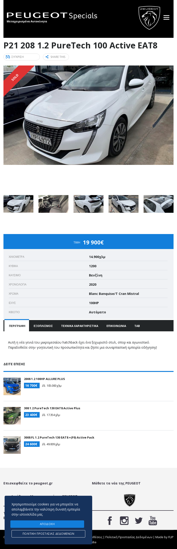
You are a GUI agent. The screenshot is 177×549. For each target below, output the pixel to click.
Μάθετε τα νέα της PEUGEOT (116, 483)
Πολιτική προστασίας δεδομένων (48, 534)
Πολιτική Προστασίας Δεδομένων (128, 537)
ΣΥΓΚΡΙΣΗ (15, 57)
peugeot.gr (43, 483)
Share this (55, 57)
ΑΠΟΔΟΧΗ (47, 524)
